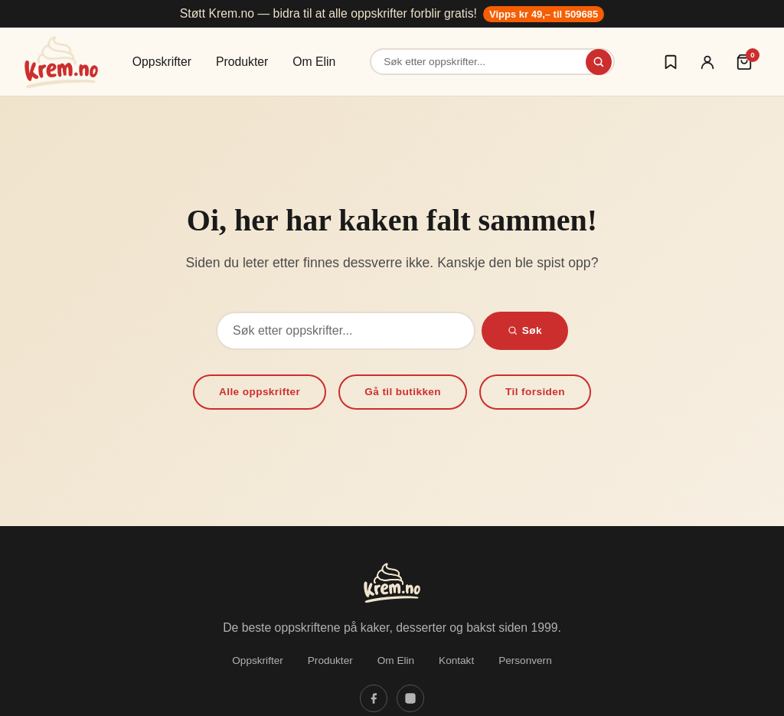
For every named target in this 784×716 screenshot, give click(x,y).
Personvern (525, 660)
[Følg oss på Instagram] (410, 698)
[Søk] (599, 62)
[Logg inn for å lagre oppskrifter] (670, 62)
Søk (525, 330)
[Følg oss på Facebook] (373, 698)
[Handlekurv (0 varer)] (744, 62)
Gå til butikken (402, 391)
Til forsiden (535, 391)
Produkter (242, 61)
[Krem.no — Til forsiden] (61, 62)
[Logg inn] (707, 62)
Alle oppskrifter (259, 391)
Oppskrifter (161, 61)
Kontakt (456, 660)
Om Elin (313, 61)
